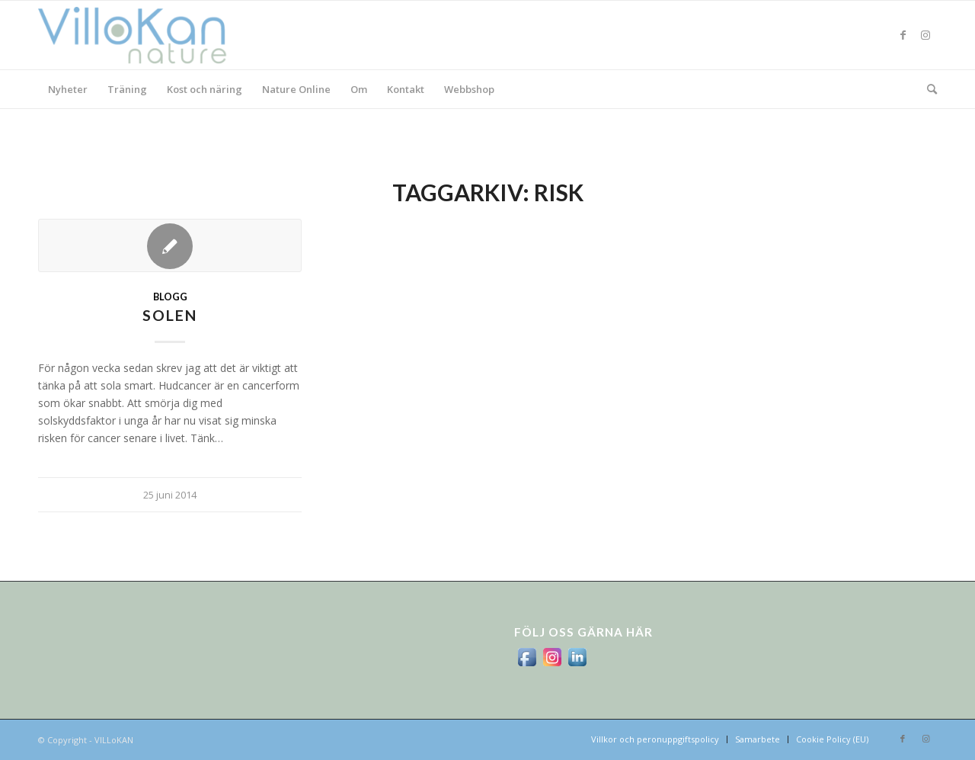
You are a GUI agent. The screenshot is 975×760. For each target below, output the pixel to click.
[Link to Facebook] (902, 35)
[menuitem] (68, 89)
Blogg (170, 297)
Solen (169, 315)
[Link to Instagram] (925, 35)
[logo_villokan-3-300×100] (141, 35)
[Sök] (927, 89)
